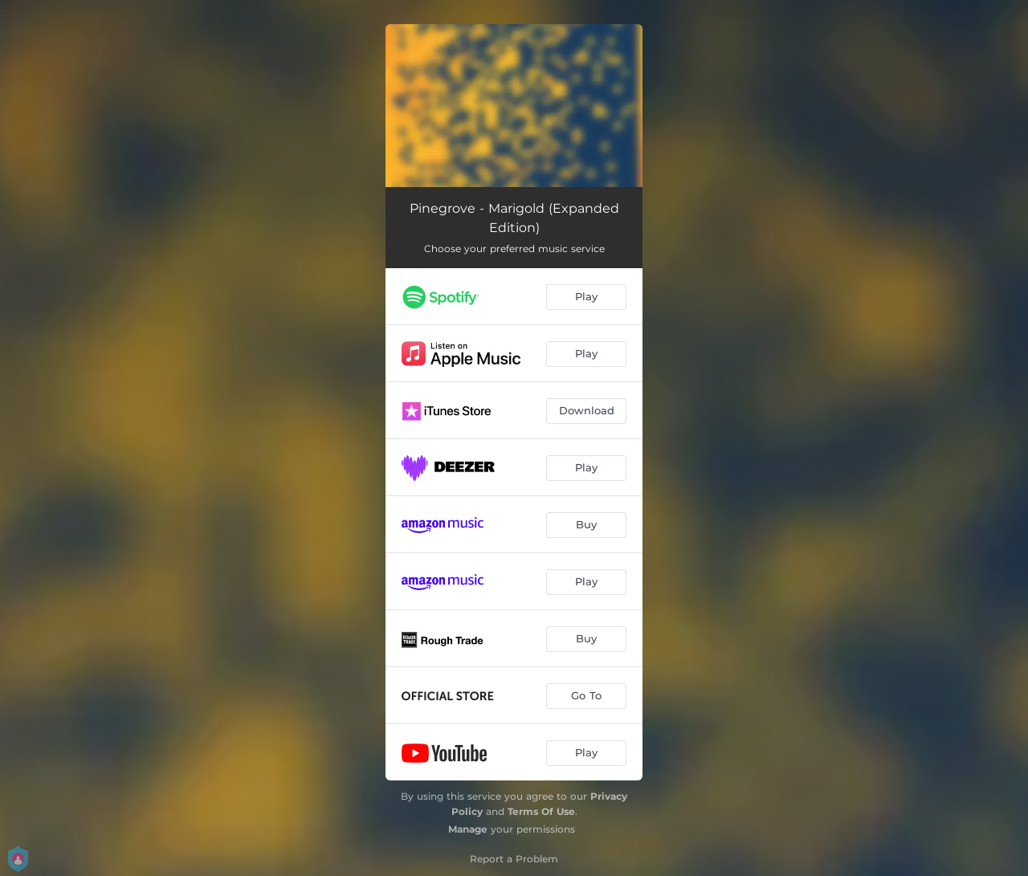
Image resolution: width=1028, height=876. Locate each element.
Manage (467, 829)
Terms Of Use (541, 811)
